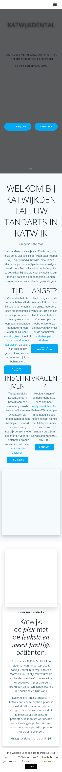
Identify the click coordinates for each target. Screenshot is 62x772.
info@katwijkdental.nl (44, 406)
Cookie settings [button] (47, 761)
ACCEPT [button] (31, 766)
